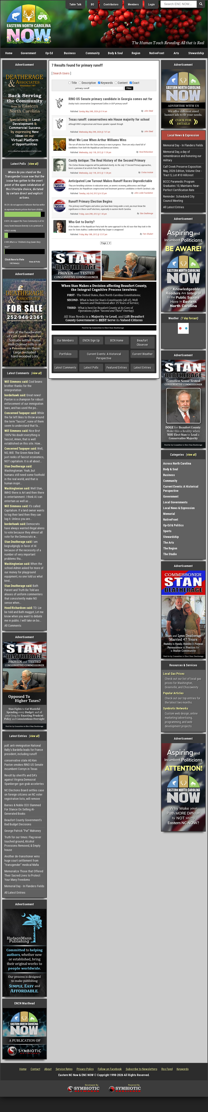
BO (92, 4)
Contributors (111, 4)
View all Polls (34, 262)
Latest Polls (91, 367)
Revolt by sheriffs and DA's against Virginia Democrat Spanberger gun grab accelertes (24, 780)
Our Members (65, 340)
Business (70, 53)
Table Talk (75, 4)
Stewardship (196, 53)
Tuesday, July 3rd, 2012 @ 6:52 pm (93, 193)
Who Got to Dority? (82, 222)
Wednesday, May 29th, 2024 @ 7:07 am (94, 132)
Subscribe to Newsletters (141, 1069)
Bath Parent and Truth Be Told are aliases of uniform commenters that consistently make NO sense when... (23, 594)
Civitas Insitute (147, 172)
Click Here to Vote (14, 259)
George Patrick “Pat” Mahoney (22, 830)
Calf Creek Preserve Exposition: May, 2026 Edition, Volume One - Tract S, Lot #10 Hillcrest (182, 171)
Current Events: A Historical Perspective (104, 356)
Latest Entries (142, 367)
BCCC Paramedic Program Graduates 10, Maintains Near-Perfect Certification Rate (181, 186)
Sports (167, 531)
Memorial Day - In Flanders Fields (24, 886)
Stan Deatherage (146, 213)
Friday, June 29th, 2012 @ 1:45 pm (93, 214)
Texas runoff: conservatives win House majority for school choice (109, 121)
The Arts (168, 542)
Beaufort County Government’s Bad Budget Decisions (23, 822)
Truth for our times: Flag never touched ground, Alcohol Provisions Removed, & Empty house (22, 843)
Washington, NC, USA (183, 335)
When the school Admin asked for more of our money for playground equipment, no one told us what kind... (23, 572)
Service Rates (64, 1069)
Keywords (183, 1069)
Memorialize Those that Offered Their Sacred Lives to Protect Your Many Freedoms (23, 875)
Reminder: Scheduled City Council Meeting (178, 198)
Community (93, 53)
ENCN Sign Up (91, 340)
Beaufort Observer (142, 342)
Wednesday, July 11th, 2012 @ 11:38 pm (95, 173)
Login (151, 4)
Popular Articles (173, 693)
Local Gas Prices (173, 673)
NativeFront (156, 53)
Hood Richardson (146, 152)
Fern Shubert (148, 234)
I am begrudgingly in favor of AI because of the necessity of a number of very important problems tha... (22, 550)
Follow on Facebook (110, 1069)
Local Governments (175, 502)
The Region (170, 548)
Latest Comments (65, 367)
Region (136, 53)
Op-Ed (49, 53)
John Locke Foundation (143, 193)
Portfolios (65, 354)
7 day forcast (189, 318)
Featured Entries (117, 367)
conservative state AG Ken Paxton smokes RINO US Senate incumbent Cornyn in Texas (23, 765)
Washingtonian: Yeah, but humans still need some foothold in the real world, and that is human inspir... (24, 475)
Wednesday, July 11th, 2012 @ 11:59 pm (95, 152)
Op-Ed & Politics (173, 525)
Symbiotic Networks (175, 708)
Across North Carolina (177, 463)
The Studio (170, 554)
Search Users (61, 73)
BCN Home (116, 340)
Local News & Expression (179, 508)
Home (8, 53)
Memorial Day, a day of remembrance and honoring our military (182, 156)
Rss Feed (167, 1069)
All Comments (12, 625)
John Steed (148, 111)
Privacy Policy (85, 1069)
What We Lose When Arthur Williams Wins (97, 140)
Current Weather (142, 354)
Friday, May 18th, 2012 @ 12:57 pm (93, 234)
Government (28, 53)
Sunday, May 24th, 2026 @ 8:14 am (93, 111)
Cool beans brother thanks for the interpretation (23, 386)
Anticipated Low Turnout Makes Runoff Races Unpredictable (110, 181)
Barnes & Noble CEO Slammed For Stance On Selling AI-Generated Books (22, 809)
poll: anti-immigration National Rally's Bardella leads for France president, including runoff (23, 750)
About (48, 1069)
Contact (35, 1069)
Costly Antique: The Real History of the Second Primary (107, 160)
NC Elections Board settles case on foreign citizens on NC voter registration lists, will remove (24, 794)
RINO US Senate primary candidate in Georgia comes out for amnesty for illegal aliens (110, 101)
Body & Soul (115, 53)
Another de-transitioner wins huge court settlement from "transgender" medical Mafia (22, 860)
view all (33, 164)
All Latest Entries (14, 892)
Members (133, 4)
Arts (176, 53)
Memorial (169, 514)
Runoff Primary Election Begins (90, 201)
